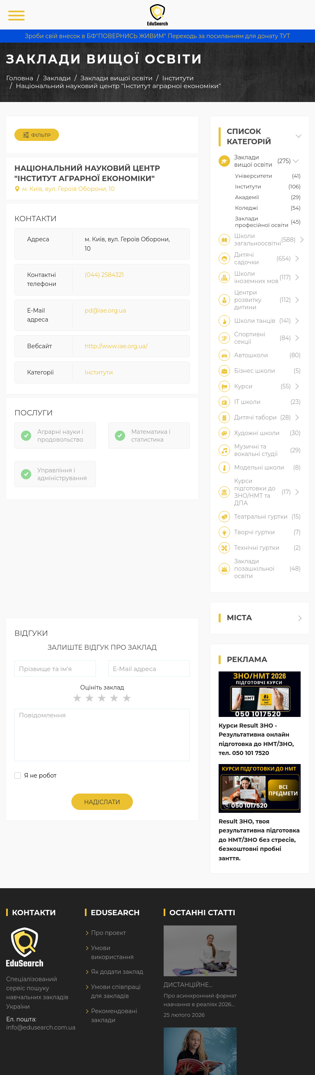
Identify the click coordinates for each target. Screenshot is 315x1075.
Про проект (108, 935)
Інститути (99, 372)
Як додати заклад (117, 973)
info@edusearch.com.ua (40, 1029)
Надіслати (102, 802)
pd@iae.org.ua (105, 310)
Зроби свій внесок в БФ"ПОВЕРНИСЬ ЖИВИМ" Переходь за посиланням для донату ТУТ (157, 36)
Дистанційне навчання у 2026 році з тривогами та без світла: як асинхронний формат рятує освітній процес (269, 934)
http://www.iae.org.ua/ (116, 346)
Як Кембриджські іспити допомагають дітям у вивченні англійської (270, 986)
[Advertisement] (102, 560)
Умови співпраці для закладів (116, 993)
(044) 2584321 (104, 275)
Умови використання (112, 954)
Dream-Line (291, 1062)
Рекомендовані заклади (114, 1017)
